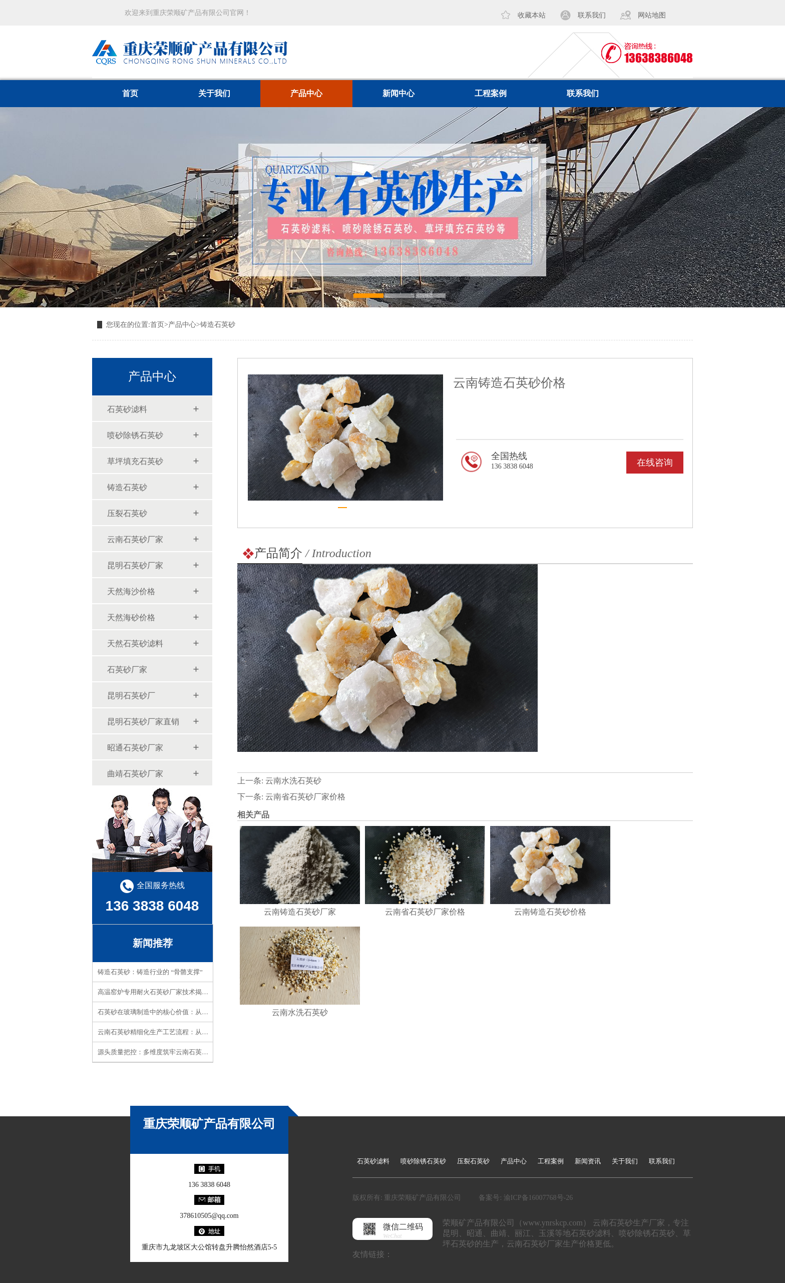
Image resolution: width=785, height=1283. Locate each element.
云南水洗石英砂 (293, 780)
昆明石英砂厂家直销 (143, 721)
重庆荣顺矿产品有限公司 (209, 1123)
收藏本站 (532, 15)
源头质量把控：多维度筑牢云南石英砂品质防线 (166, 1052)
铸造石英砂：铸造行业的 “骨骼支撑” (150, 972)
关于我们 (214, 93)
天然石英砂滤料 (135, 643)
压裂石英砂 (127, 513)
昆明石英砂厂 (131, 695)
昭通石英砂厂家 (135, 747)
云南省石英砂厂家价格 (305, 796)
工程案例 (491, 93)
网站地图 (652, 15)
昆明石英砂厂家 (135, 565)
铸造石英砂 (217, 324)
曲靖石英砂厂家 (135, 773)
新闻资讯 (588, 1161)
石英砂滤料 (127, 409)
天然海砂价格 (131, 617)
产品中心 (306, 93)
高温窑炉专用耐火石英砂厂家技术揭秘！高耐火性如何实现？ (185, 992)
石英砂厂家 (127, 669)
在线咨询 (655, 463)
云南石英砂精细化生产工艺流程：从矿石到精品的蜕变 (176, 1032)
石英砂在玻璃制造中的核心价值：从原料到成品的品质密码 (182, 1012)
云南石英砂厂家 (135, 539)
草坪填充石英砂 (135, 461)
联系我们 (592, 15)
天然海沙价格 (131, 591)
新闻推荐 (153, 943)
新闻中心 (398, 93)
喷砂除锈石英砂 (135, 435)
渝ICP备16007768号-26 (538, 1197)
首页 (130, 93)
